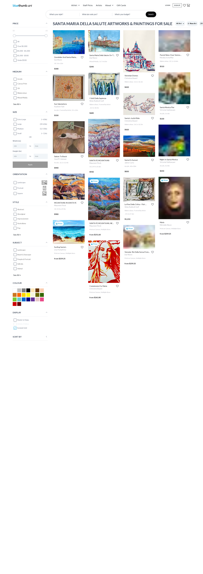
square (18, 193)
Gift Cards (121, 5)
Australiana (21, 223)
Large (17, 124)
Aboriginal (21, 214)
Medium (18, 129)
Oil (18, 88)
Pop (18, 228)
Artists (99, 5)
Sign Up (177, 5)
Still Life (20, 264)
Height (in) (17, 151)
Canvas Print (22, 84)
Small (17, 133)
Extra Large (19, 119)
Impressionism (22, 219)
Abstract (20, 209)
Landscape (21, 250)
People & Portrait (24, 259)
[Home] (22, 5)
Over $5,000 (20, 46)
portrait (18, 188)
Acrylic (19, 79)
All (16, 41)
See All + (17, 104)
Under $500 (20, 60)
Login (167, 5)
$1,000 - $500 (21, 55)
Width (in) (17, 141)
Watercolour (22, 93)
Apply (30, 165)
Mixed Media (22, 98)
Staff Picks (88, 5)
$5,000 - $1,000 (21, 51)
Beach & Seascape (24, 255)
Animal (20, 269)
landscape (19, 182)
